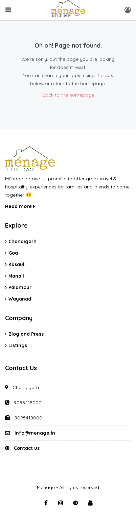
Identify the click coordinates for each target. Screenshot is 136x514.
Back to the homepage (68, 95)
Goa (13, 253)
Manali (16, 276)
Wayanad (19, 299)
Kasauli (17, 264)
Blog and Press (26, 334)
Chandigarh (22, 241)
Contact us (27, 448)
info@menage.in (35, 433)
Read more (20, 206)
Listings (17, 345)
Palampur (19, 287)
